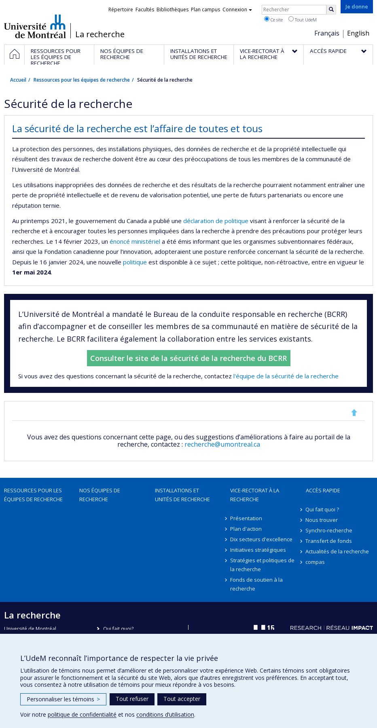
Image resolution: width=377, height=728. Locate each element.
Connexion (237, 9)
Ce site (273, 19)
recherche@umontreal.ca (222, 444)
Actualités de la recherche (337, 551)
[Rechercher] (331, 10)
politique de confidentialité (82, 714)
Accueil (18, 79)
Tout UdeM (302, 19)
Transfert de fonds (329, 540)
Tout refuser (132, 699)
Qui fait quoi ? (322, 509)
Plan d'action (246, 528)
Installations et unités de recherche (182, 495)
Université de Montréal (35, 26)
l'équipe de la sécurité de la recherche (286, 376)
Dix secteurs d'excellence (261, 539)
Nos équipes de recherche (99, 495)
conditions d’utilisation (165, 714)
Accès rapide (323, 490)
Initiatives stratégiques (258, 549)
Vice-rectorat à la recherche (254, 495)
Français (326, 33)
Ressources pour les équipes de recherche (82, 79)
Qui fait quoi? (118, 628)
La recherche (100, 34)
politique (237, 221)
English (358, 33)
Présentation (246, 518)
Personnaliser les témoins (63, 699)
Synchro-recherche (329, 530)
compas (315, 562)
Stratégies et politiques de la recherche (262, 565)
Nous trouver (322, 519)
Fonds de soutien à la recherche (256, 584)
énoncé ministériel (135, 241)
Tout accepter (181, 699)
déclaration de (204, 221)
